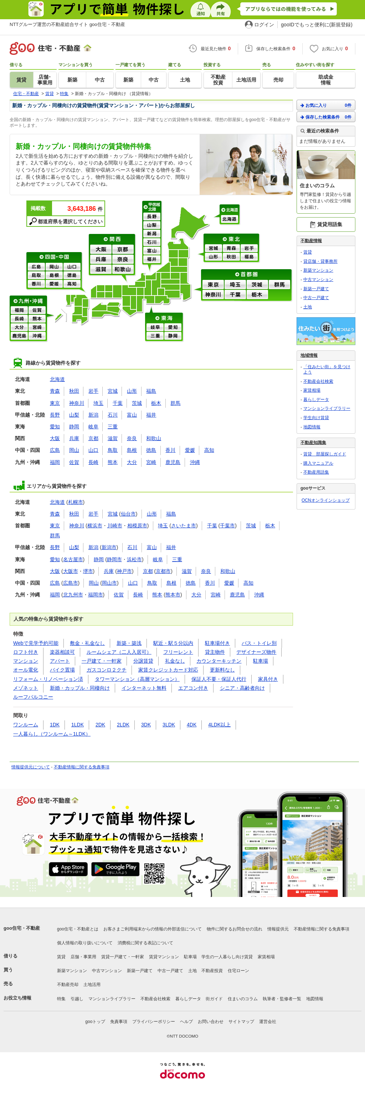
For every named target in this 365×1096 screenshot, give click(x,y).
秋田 (231, 257)
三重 (155, 336)
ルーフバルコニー (33, 697)
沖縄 (37, 336)
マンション (25, 661)
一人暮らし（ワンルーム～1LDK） (52, 734)
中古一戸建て (316, 297)
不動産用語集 (316, 472)
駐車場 (260, 661)
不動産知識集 (313, 442)
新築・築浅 (129, 643)
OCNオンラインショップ (326, 500)
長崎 (19, 319)
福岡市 (95, 594)
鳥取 (36, 275)
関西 (112, 239)
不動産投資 (212, 970)
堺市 (88, 571)
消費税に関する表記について (145, 942)
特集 (61, 998)
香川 (36, 284)
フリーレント (178, 652)
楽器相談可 (62, 652)
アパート (60, 661)
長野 (152, 217)
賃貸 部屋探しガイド (324, 454)
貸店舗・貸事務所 (320, 261)
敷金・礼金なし (87, 643)
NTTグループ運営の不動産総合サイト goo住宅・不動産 (67, 24)
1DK (55, 724)
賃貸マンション (164, 956)
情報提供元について (30, 766)
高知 (72, 284)
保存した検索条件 (325, 117)
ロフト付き (25, 652)
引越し (77, 998)
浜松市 (134, 559)
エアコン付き (193, 688)
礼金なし (175, 661)
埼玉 (235, 285)
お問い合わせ (210, 1021)
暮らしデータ (316, 399)
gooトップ (95, 1021)
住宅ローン (238, 970)
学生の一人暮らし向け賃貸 (227, 956)
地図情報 (311, 426)
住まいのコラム (243, 998)
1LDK (77, 724)
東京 (213, 285)
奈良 (123, 260)
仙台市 (128, 514)
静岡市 (114, 559)
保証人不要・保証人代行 (218, 679)
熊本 (37, 319)
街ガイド (214, 998)
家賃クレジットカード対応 (168, 670)
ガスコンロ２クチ (107, 670)
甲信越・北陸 (152, 207)
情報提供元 (278, 929)
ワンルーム (25, 724)
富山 (152, 251)
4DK (191, 724)
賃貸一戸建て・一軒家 (122, 956)
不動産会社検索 (318, 381)
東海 (164, 318)
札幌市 (75, 502)
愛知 (173, 327)
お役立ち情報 (17, 998)
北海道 (230, 209)
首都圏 (247, 274)
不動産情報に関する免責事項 (81, 766)
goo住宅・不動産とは (77, 929)
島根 (54, 275)
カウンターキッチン (218, 661)
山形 (213, 257)
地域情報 (309, 355)
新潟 (152, 234)
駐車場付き (217, 643)
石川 (152, 242)
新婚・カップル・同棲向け (80, 688)
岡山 (54, 267)
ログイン (264, 24)
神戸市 (124, 571)
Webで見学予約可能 (35, 643)
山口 (72, 267)
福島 (249, 257)
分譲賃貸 (143, 661)
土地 (307, 306)
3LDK (169, 724)
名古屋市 (73, 559)
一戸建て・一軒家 (102, 661)
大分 (19, 327)
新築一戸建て (316, 288)
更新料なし (222, 670)
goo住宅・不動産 (22, 928)
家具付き (268, 679)
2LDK (123, 724)
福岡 (19, 310)
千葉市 (227, 525)
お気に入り (325, 105)
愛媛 (54, 284)
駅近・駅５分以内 (173, 643)
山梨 (152, 225)
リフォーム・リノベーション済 (48, 679)
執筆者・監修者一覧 (282, 998)
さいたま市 (183, 525)
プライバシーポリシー (153, 1021)
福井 (152, 259)
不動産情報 (311, 240)
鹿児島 (19, 336)
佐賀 (37, 310)
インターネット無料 (144, 688)
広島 (36, 267)
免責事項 (118, 1021)
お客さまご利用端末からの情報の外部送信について (152, 929)
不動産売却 (67, 984)
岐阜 (155, 327)
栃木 (257, 295)
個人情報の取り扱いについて (85, 942)
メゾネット (25, 688)
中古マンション (318, 279)
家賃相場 (311, 390)
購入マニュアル (318, 463)
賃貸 (307, 252)
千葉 (235, 295)
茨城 (257, 285)
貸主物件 (215, 652)
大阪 (101, 250)
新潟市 (109, 547)
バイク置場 (62, 670)
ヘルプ (186, 1021)
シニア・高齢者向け (242, 688)
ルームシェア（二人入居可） (119, 652)
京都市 (163, 571)
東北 (232, 239)
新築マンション (318, 270)
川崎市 (114, 525)
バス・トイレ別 (259, 643)
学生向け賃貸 (316, 417)
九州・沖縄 (28, 301)
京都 (123, 250)
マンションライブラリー (326, 408)
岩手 (249, 248)
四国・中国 (54, 257)
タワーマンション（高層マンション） (137, 679)
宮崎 (37, 327)
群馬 (279, 285)
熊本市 (172, 594)
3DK (146, 724)
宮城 (213, 248)
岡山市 (109, 583)
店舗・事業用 (83, 956)
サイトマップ (241, 1021)
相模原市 (137, 525)
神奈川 (213, 295)
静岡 (173, 336)
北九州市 (73, 594)
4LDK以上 (219, 724)
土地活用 (92, 984)
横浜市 (94, 525)
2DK (100, 724)
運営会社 (267, 1021)
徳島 (72, 275)
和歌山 (123, 270)
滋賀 (101, 270)
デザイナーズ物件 (256, 652)
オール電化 (25, 670)
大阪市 (70, 571)
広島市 (70, 583)
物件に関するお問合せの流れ (234, 929)
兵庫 (101, 260)
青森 (231, 248)
